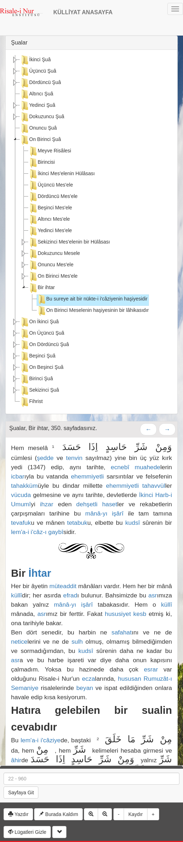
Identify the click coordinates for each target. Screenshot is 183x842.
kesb (139, 613)
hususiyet (118, 613)
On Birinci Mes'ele (52, 277)
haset (109, 504)
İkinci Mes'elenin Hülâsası (61, 174)
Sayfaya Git (21, 792)
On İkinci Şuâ (39, 322)
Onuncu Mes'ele (51, 265)
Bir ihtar (41, 288)
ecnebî (120, 467)
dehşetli (87, 504)
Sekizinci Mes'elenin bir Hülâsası (69, 242)
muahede (147, 467)
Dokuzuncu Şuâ (42, 117)
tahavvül (153, 485)
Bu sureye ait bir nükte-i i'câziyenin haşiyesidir (92, 299)
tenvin (74, 457)
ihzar (46, 504)
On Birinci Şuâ (40, 140)
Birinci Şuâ (36, 379)
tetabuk (77, 522)
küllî (16, 595)
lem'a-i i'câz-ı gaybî (37, 531)
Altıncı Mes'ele (49, 220)
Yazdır (18, 814)
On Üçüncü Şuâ (42, 334)
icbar (18, 476)
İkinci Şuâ (35, 60)
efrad (70, 595)
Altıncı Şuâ (36, 94)
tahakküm (24, 485)
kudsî (132, 522)
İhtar (39, 573)
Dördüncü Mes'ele (52, 197)
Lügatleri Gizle (27, 832)
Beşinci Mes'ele (50, 208)
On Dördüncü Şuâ (44, 345)
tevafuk (21, 522)
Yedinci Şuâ (37, 106)
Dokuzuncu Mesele (54, 254)
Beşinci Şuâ (37, 356)
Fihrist (31, 402)
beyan (84, 687)
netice (19, 641)
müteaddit (62, 586)
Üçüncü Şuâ (38, 72)
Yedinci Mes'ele (50, 231)
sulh (77, 641)
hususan (129, 678)
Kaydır (135, 814)
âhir (16, 760)
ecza (88, 678)
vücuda (21, 494)
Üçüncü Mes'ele (50, 185)
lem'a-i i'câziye (41, 740)
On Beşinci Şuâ (42, 368)
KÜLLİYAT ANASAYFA (83, 12)
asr (153, 595)
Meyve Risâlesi (49, 151)
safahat (122, 632)
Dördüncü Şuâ (40, 83)
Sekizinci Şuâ (39, 391)
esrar (151, 669)
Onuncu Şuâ (38, 129)
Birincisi (41, 163)
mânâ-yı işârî (104, 513)
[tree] (91, 231)
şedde (45, 457)
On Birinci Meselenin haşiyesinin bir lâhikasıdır (93, 311)
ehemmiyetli (87, 476)
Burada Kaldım (58, 814)
